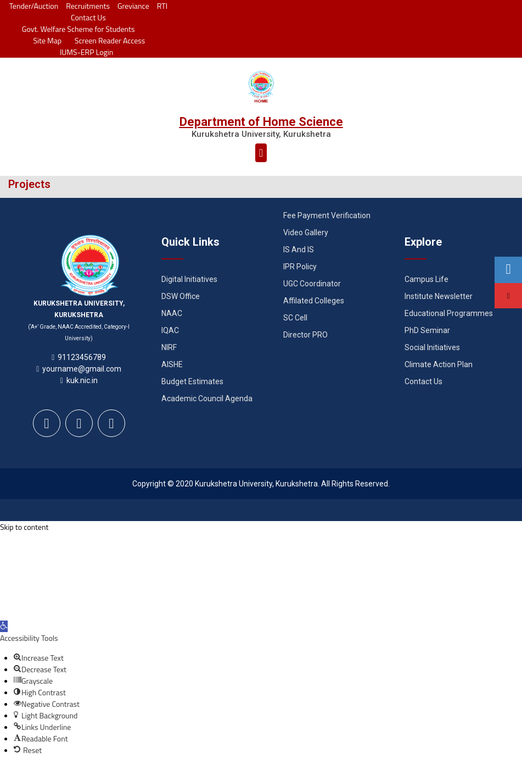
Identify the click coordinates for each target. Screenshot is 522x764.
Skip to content (24, 527)
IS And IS (298, 249)
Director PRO (305, 334)
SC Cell (295, 317)
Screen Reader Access (107, 40)
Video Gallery (305, 232)
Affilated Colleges (313, 300)
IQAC (170, 330)
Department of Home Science (261, 122)
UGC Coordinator (312, 283)
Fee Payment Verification (327, 215)
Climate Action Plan (439, 364)
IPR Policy (300, 266)
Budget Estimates (192, 381)
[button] (261, 152)
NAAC (171, 313)
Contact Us (88, 17)
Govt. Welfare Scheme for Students (78, 29)
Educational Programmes (449, 313)
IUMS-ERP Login (87, 52)
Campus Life (426, 279)
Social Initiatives (432, 347)
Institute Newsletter (439, 296)
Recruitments (88, 6)
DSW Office (180, 296)
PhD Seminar (427, 330)
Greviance (133, 6)
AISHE (172, 364)
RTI (162, 6)
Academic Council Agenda (206, 398)
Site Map (44, 40)
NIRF (169, 347)
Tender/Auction (33, 6)
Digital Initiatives (189, 279)
